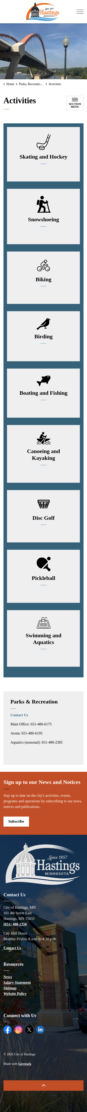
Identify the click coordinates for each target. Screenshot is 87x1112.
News (7, 977)
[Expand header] (80, 11)
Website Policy (15, 994)
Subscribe (16, 821)
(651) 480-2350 (15, 924)
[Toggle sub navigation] (75, 103)
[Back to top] (43, 1085)
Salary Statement (17, 982)
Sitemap (9, 988)
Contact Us (19, 715)
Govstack (24, 1064)
